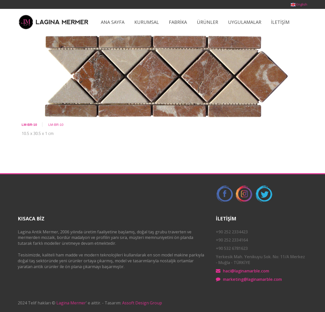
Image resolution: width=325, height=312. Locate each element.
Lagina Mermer (71, 303)
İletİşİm (280, 22)
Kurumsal (146, 22)
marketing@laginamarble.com (252, 279)
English (301, 4)
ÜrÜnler (207, 22)
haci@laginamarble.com (246, 271)
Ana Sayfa (112, 22)
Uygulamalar (244, 22)
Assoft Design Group (142, 303)
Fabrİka (178, 22)
